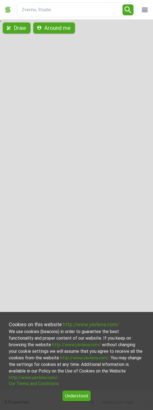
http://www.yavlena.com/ (91, 324)
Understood (76, 396)
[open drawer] (145, 10)
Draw (16, 27)
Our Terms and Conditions (34, 383)
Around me (54, 27)
